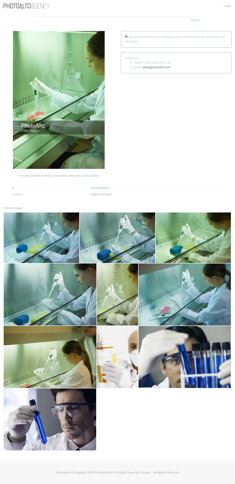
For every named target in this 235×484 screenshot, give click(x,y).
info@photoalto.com (166, 472)
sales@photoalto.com (156, 67)
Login (227, 6)
